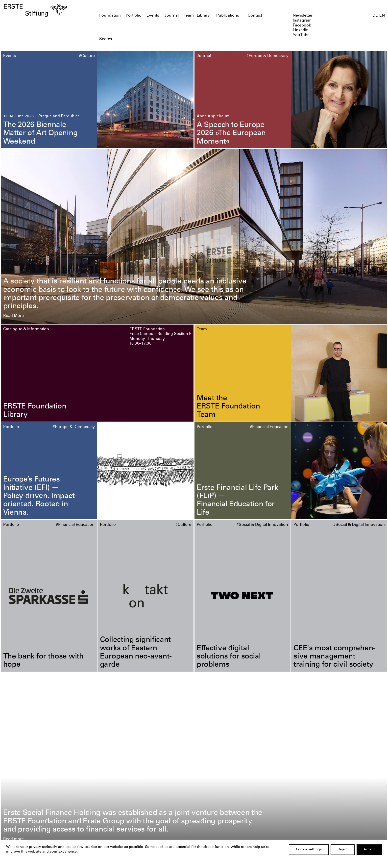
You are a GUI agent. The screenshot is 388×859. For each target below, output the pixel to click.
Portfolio (134, 16)
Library (203, 16)
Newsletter (303, 16)
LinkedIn (301, 30)
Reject (343, 849)
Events (152, 16)
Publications (227, 16)
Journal (171, 16)
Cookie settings (309, 849)
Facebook (302, 25)
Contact (255, 16)
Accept (369, 849)
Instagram (302, 21)
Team (189, 16)
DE (375, 16)
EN (382, 16)
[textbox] (163, 39)
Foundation (110, 16)
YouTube (301, 35)
